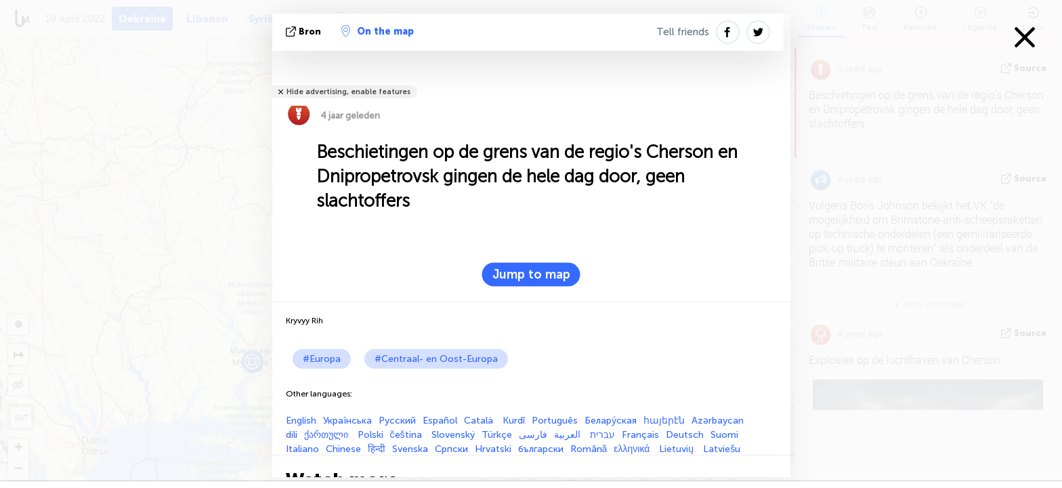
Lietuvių (677, 449)
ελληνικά (633, 449)
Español (440, 420)
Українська (347, 420)
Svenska (410, 449)
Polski (370, 435)
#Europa (322, 359)
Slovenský (453, 435)
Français (640, 435)
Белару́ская (611, 420)
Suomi (724, 435)
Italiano (302, 449)
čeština (407, 435)
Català (480, 420)
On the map (377, 31)
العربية (568, 435)
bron (305, 31)
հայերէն (664, 420)
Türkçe (497, 435)
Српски (451, 449)
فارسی (533, 435)
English (301, 420)
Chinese (343, 449)
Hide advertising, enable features (348, 91)
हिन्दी (376, 449)
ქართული (327, 435)
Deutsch (685, 435)
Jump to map (531, 274)
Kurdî (514, 420)
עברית (602, 435)
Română (589, 449)
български (541, 449)
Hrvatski (493, 449)
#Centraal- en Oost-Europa (436, 359)
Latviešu (721, 449)
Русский (397, 420)
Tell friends (682, 32)
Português (555, 420)
